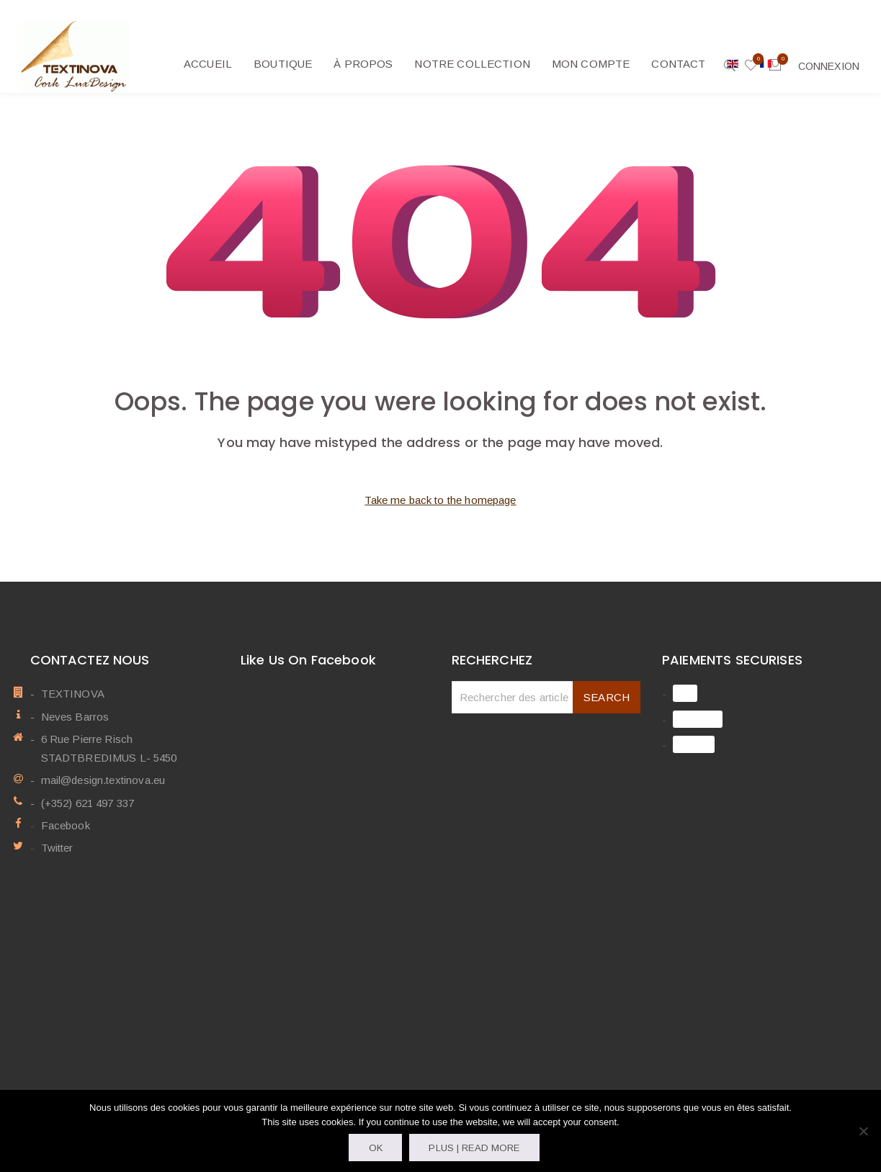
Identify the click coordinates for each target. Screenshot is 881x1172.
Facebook (65, 825)
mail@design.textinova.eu (103, 780)
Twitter (57, 848)
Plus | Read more (474, 1147)
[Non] (863, 1131)
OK (376, 1147)
